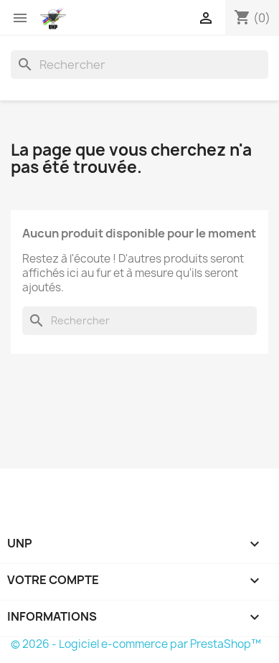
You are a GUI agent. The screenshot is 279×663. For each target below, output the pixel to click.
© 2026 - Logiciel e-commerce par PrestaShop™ (136, 644)
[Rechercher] (139, 64)
